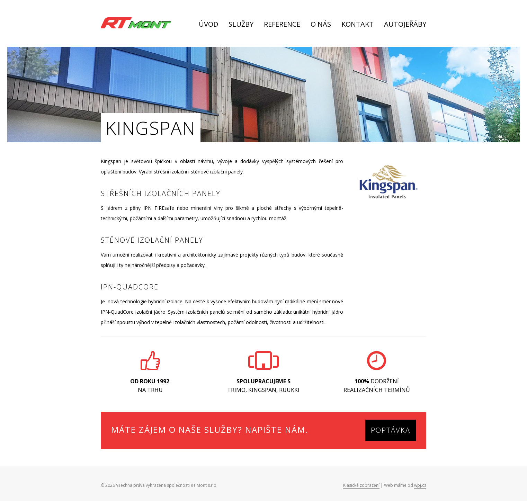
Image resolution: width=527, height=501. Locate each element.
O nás (321, 25)
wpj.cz (420, 485)
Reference (282, 25)
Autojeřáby (405, 25)
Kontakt (357, 25)
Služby (241, 25)
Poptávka (390, 430)
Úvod (208, 25)
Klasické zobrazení (361, 485)
